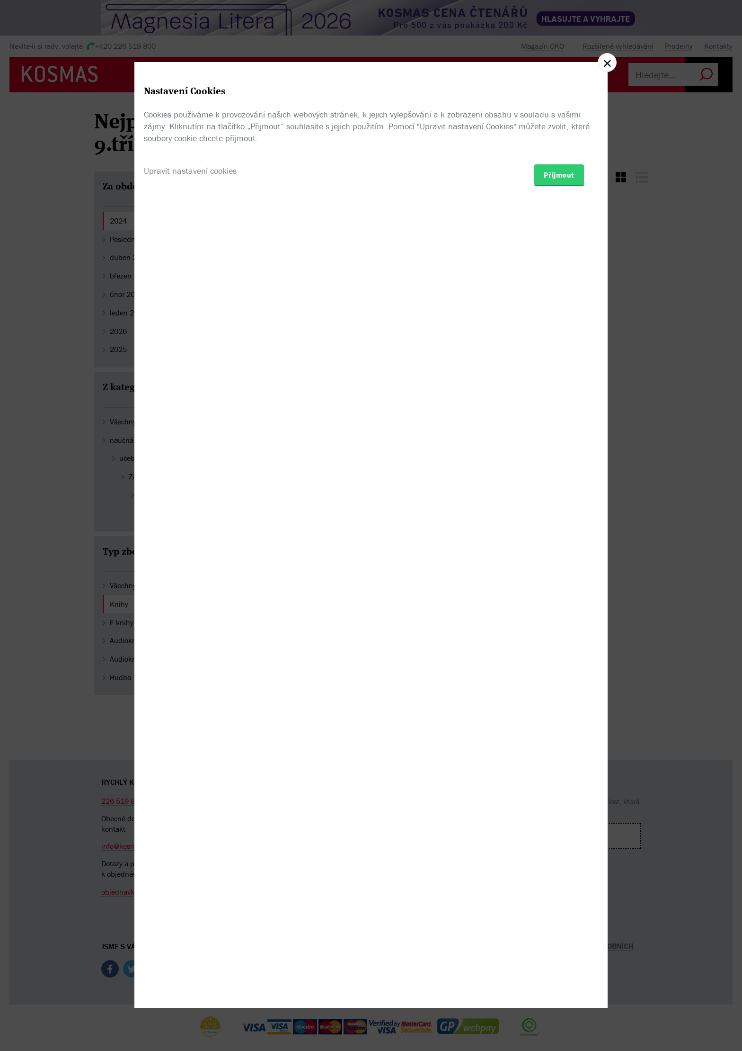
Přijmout (559, 580)
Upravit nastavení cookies (190, 576)
